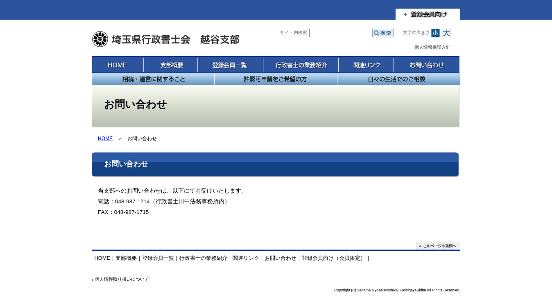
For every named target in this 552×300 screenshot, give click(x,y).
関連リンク (366, 64)
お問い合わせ (426, 64)
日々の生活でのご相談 (398, 79)
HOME (117, 64)
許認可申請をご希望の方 (276, 79)
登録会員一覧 (230, 64)
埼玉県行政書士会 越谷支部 (166, 39)
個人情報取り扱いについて (122, 279)
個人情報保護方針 (432, 47)
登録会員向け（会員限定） (334, 258)
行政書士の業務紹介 (300, 64)
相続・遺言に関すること (153, 79)
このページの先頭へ (438, 246)
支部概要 (170, 64)
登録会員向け (428, 14)
